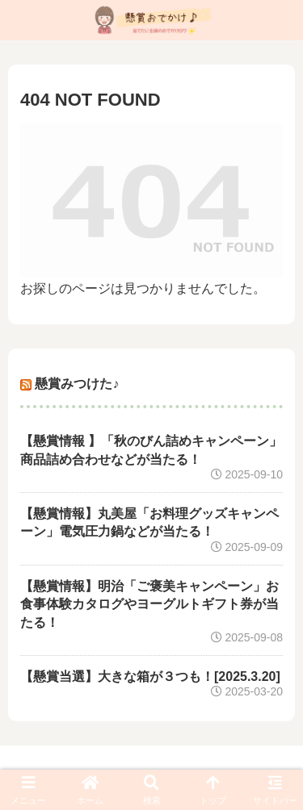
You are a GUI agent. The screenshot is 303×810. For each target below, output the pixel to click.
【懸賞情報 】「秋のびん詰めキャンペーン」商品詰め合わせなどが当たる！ (151, 450)
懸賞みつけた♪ (77, 383)
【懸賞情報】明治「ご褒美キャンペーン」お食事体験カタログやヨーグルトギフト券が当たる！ (149, 604)
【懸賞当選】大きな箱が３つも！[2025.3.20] (150, 676)
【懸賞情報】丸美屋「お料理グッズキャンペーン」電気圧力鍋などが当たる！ (149, 522)
